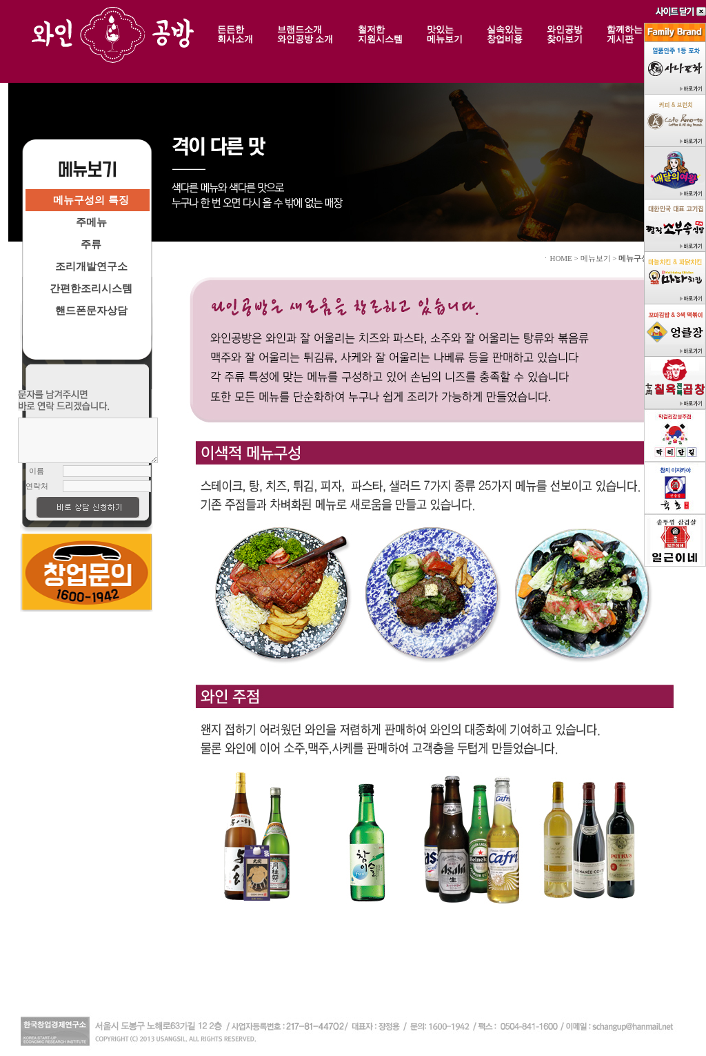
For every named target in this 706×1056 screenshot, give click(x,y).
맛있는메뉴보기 (445, 33)
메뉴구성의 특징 (90, 200)
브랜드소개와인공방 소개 (305, 33)
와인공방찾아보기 (565, 33)
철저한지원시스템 (380, 33)
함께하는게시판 (625, 33)
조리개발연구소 (91, 266)
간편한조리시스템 (91, 288)
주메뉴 (91, 222)
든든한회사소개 (235, 33)
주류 (91, 244)
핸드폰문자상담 (91, 310)
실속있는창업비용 (505, 33)
